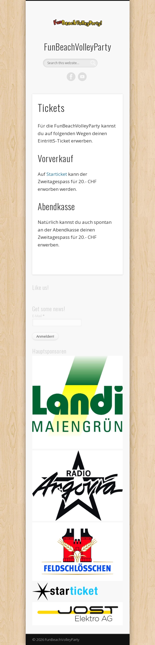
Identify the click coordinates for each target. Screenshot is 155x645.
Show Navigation (109, 48)
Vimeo (82, 76)
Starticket (57, 174)
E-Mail (38, 315)
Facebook (71, 76)
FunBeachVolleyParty (77, 46)
